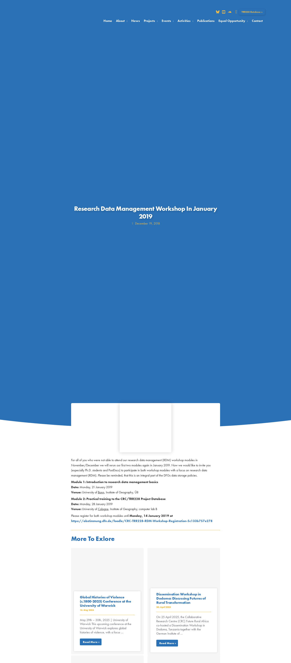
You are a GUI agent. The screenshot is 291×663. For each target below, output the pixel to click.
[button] (236, 12)
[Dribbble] (223, 12)
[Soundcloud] (229, 12)
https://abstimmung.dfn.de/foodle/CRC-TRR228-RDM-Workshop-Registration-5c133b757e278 (142, 521)
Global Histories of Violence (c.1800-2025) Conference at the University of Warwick (105, 601)
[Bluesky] (217, 12)
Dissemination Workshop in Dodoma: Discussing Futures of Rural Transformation (181, 598)
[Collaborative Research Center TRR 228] (48, 20)
